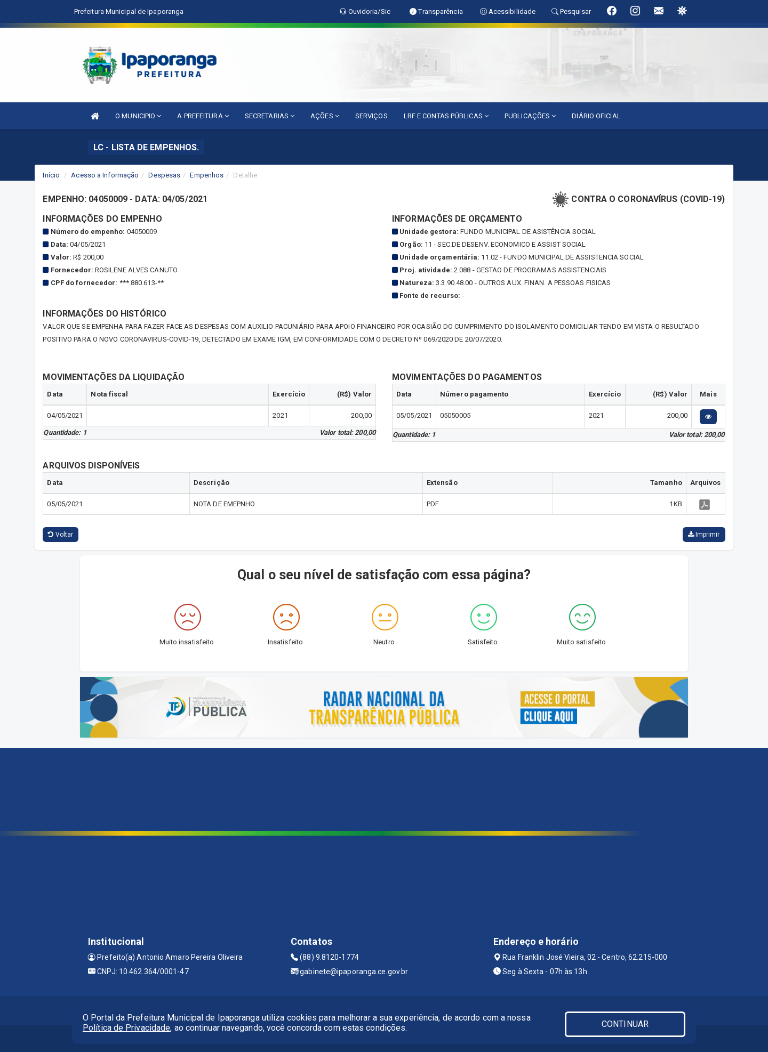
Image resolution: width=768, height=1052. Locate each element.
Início (51, 175)
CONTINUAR (625, 1024)
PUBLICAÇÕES (530, 116)
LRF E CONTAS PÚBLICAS (446, 116)
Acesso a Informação (105, 175)
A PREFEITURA (202, 116)
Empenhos (206, 175)
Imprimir (704, 534)
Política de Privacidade (126, 1028)
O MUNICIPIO (138, 116)
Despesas (164, 175)
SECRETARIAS (269, 116)
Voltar (60, 534)
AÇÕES (324, 116)
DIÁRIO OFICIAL (596, 116)
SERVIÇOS (371, 116)
